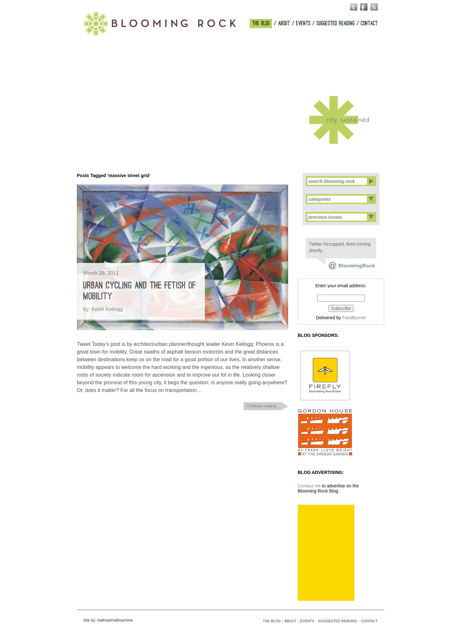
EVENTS (303, 23)
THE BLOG (261, 23)
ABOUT (284, 23)
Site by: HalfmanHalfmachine (108, 620)
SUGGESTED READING (336, 23)
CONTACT (369, 23)
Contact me (309, 485)
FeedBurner (354, 317)
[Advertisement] (326, 553)
